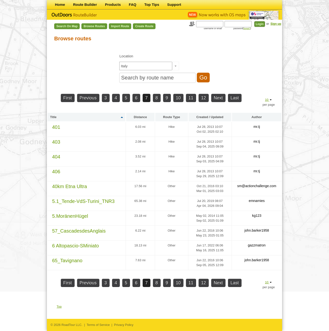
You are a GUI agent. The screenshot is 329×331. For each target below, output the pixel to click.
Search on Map (67, 26)
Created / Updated (209, 117)
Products (113, 4)
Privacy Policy (123, 325)
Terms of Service (98, 325)
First (67, 98)
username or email (213, 28)
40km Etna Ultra (69, 186)
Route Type (171, 117)
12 (203, 98)
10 (178, 98)
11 (191, 98)
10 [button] (268, 100)
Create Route (144, 26)
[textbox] (145, 66)
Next (218, 98)
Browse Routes (94, 26)
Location (126, 56)
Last (235, 98)
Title (53, 117)
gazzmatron (257, 245)
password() (242, 28)
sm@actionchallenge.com (256, 186)
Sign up (275, 24)
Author (256, 117)
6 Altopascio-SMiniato (75, 245)
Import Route (120, 26)
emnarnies (257, 201)
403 (56, 142)
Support (174, 4)
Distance (140, 117)
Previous (88, 98)
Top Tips (151, 4)
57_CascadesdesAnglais (79, 231)
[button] (175, 66)
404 (56, 156)
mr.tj (256, 127)
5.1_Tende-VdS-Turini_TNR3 (83, 201)
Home (60, 4)
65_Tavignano (67, 260)
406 (56, 171)
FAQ (132, 4)
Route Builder (85, 4)
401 (56, 127)
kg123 (256, 216)
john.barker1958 (256, 230)
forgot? (246, 28)
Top (59, 306)
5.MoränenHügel (70, 216)
